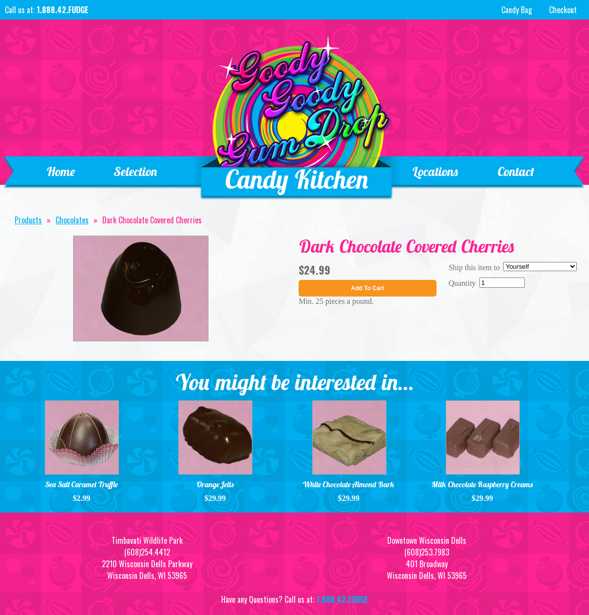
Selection (136, 171)
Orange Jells (215, 484)
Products (28, 220)
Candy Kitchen (297, 179)
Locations (435, 171)
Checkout (563, 10)
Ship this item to (474, 267)
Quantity (462, 283)
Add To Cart (367, 288)
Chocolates (72, 220)
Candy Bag (515, 10)
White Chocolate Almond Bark (349, 484)
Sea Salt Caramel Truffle (81, 484)
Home (60, 171)
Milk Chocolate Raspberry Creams (482, 484)
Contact (515, 171)
